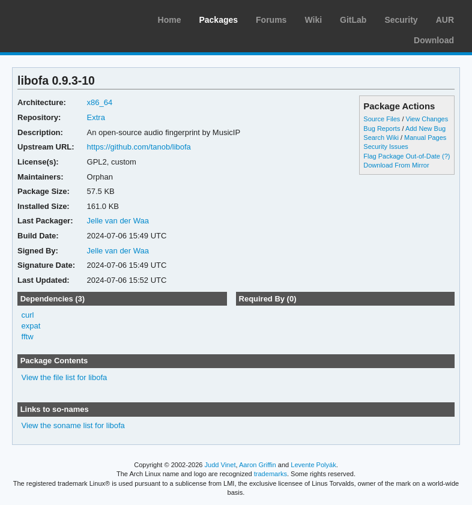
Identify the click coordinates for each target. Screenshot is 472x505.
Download (434, 40)
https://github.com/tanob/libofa (139, 146)
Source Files (381, 118)
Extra (96, 117)
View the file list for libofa (64, 377)
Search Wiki (381, 137)
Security (400, 20)
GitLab (353, 20)
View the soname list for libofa (73, 425)
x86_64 (100, 102)
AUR (445, 20)
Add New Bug (425, 128)
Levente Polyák (313, 464)
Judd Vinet (220, 464)
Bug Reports (381, 128)
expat (31, 325)
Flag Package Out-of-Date (401, 156)
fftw (28, 336)
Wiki (313, 20)
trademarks (270, 473)
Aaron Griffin (257, 464)
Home (169, 20)
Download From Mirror (396, 165)
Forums (271, 20)
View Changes (427, 118)
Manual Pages (425, 137)
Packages (218, 20)
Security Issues (385, 146)
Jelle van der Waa (118, 220)
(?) (446, 156)
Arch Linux (66, 18)
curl (28, 314)
